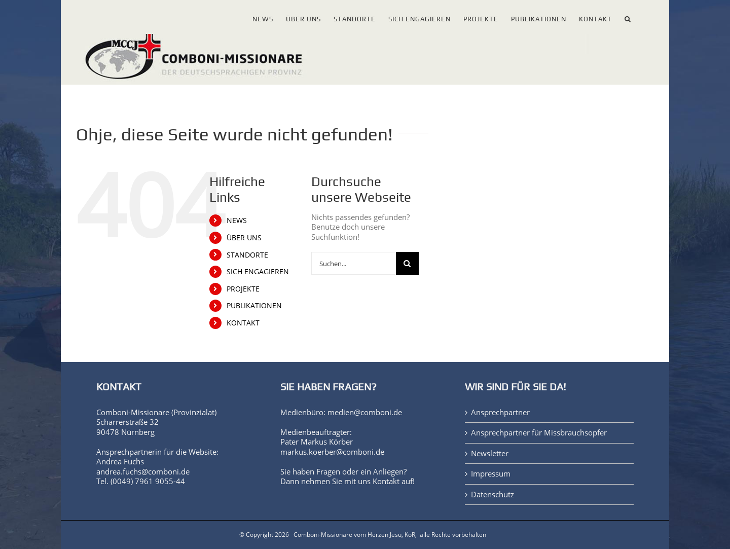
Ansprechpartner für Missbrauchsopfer (539, 432)
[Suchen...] (353, 263)
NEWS (237, 220)
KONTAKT (243, 322)
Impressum (490, 474)
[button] (628, 17)
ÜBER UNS (244, 237)
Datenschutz (492, 494)
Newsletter (489, 453)
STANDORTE (247, 255)
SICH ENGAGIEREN (258, 271)
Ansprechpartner (500, 412)
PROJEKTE (243, 289)
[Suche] (407, 263)
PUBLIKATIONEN (254, 305)
